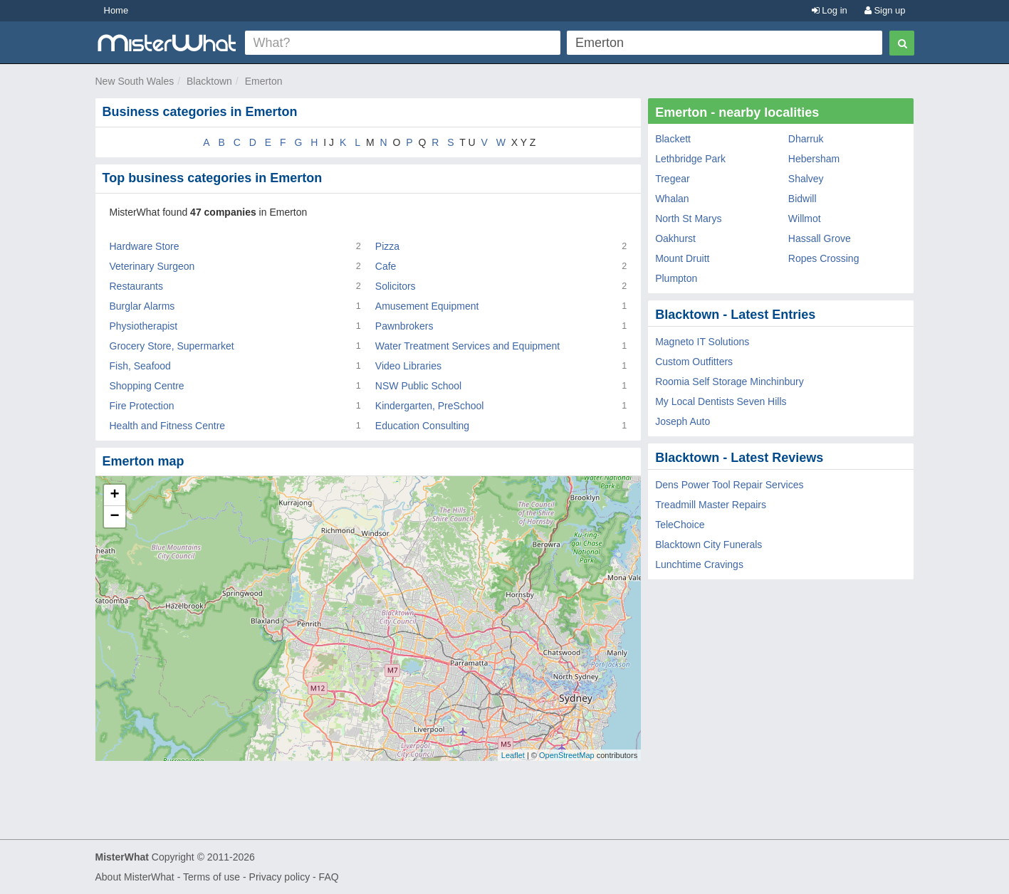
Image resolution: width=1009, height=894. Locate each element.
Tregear (672, 178)
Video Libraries (408, 366)
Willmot (804, 218)
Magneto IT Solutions (702, 341)
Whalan (672, 198)
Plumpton (676, 278)
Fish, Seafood (140, 366)
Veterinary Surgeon (152, 266)
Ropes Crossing (823, 258)
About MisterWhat (134, 877)
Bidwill (802, 198)
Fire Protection (142, 405)
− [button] (114, 516)
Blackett (673, 138)
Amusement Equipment (427, 306)
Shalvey (806, 178)
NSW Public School (418, 385)
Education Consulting (422, 425)
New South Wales (134, 81)
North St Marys (688, 218)
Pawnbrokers (404, 326)
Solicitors (395, 286)
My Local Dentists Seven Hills (720, 401)
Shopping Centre (147, 385)
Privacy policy (279, 877)
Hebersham (814, 158)
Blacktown (209, 81)
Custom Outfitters (694, 361)
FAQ (329, 877)
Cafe (386, 266)
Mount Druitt (682, 258)
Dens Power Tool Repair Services (729, 484)
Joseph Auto (682, 421)
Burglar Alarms (142, 306)
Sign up (885, 10)
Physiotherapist (144, 326)
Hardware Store (144, 246)
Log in (829, 10)
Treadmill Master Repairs (710, 504)
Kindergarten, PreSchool (429, 405)
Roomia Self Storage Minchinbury (729, 381)
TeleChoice (679, 524)
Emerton (264, 81)
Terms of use (211, 877)
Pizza (387, 246)
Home (116, 10)
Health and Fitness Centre (168, 425)
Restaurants (136, 286)
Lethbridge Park (690, 158)
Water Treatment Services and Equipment (467, 346)
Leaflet (513, 755)
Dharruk (806, 138)
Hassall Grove (819, 238)
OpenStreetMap (567, 755)
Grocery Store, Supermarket (172, 346)
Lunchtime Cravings (699, 564)
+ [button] (114, 495)
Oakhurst (675, 238)
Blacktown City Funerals (708, 544)
